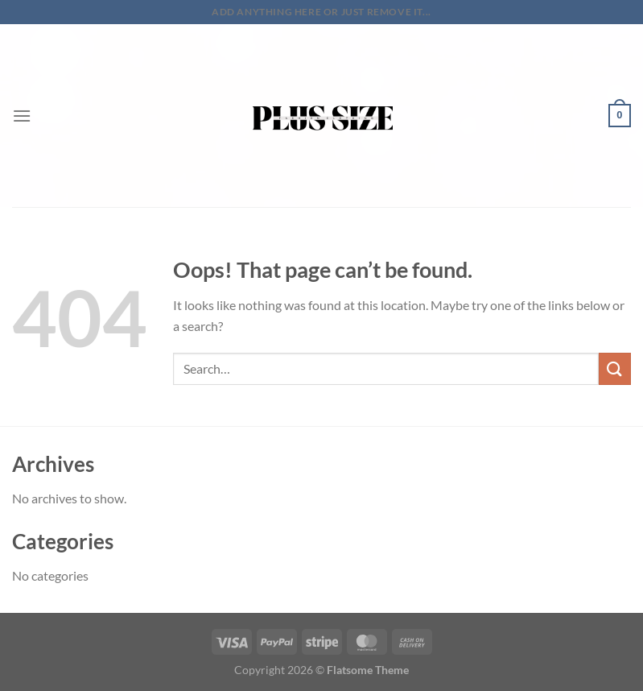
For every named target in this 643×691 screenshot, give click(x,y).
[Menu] (21, 115)
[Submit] (615, 368)
